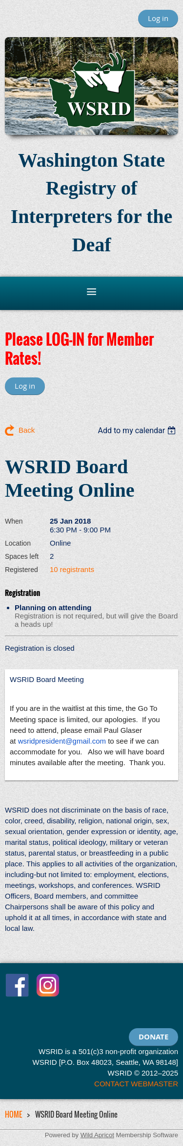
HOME (13, 1114)
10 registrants (72, 569)
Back (27, 430)
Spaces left (22, 556)
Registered (21, 569)
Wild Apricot (97, 1135)
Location (18, 543)
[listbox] (138, 430)
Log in (158, 18)
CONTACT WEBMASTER (136, 1084)
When (14, 521)
